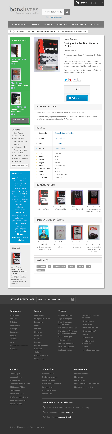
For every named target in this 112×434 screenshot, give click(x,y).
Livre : (66, 51)
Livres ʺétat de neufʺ (90, 328)
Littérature (14, 315)
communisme (20, 210)
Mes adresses (79, 380)
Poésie (37, 339)
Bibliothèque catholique (67, 328)
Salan (25, 221)
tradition (16, 237)
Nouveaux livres (19, 40)
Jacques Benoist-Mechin (20, 384)
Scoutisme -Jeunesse (91, 350)
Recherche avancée (54, 17)
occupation (24, 215)
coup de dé (41, 266)
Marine (85, 334)
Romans (37, 342)
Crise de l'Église (64, 340)
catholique (20, 207)
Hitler (16, 223)
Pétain (23, 231)
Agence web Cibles (37, 427)
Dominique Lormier (93, 242)
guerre (25, 178)
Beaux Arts (14, 332)
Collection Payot (65, 337)
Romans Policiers (41, 345)
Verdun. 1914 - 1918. (20, 85)
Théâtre (37, 352)
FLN (18, 178)
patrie (15, 181)
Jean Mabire (18, 153)
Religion (13, 322)
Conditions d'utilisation (51, 384)
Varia (12, 342)
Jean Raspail (18, 133)
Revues (85, 347)
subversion (23, 194)
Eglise (16, 231)
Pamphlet (38, 349)
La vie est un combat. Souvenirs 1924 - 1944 (44, 248)
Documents (59, 143)
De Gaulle (20, 212)
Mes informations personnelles (86, 384)
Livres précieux (88, 321)
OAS (15, 202)
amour (23, 183)
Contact (96, 24)
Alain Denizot (17, 83)
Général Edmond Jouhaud (43, 243)
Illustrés (37, 329)
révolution (20, 240)
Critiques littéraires (42, 319)
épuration (20, 226)
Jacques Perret (19, 139)
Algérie (23, 223)
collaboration (20, 218)
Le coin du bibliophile (18, 345)
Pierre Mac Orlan (18, 59)
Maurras (17, 196)
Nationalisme (60, 138)
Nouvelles (38, 335)
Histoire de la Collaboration (77, 246)
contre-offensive (59, 266)
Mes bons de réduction (83, 387)
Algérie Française (20, 229)
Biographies (39, 315)
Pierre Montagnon (20, 150)
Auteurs (62, 24)
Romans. (14, 61)
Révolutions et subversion (88, 342)
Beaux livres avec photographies (65, 323)
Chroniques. (39, 359)
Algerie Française (65, 319)
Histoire (13, 319)
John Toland (16, 267)
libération (23, 181)
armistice (15, 215)
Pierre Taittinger (60, 242)
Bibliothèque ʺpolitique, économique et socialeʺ (67, 332)
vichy (23, 196)
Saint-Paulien (77, 242)
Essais (36, 325)
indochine (19, 204)
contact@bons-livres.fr (63, 417)
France (16, 183)
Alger (24, 188)
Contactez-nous (48, 380)
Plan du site (47, 394)
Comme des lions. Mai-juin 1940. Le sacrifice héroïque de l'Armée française (93, 248)
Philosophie (15, 325)
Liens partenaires (49, 390)
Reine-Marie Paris (19, 107)
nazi (13, 191)
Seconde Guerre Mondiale (64, 133)
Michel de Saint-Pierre (22, 156)
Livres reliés (87, 324)
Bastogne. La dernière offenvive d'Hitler (18, 271)
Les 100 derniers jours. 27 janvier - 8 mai (77, 208)
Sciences (13, 349)
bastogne (40, 270)
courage (17, 188)
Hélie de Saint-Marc (21, 158)
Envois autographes (66, 347)
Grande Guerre (19, 186)
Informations (47, 387)
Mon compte (79, 24)
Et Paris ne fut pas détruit (60, 246)
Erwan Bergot (19, 136)
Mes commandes (81, 374)
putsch (25, 237)
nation (25, 191)
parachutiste (16, 221)
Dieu (20, 234)
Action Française (65, 315)
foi (19, 191)
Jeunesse (13, 339)
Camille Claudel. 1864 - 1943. (18, 110)
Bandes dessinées (41, 355)
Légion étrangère (65, 350)
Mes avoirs (78, 377)
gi (49, 266)
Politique (13, 329)
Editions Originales (65, 343)
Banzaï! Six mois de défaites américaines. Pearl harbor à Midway (93, 209)
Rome (14, 194)
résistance (24, 199)
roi (13, 178)
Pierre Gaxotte (19, 161)
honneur (23, 202)
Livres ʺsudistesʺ (89, 331)
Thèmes (34, 24)
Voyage (13, 335)
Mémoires (38, 332)
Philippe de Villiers (20, 147)
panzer (80, 266)
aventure (14, 199)
